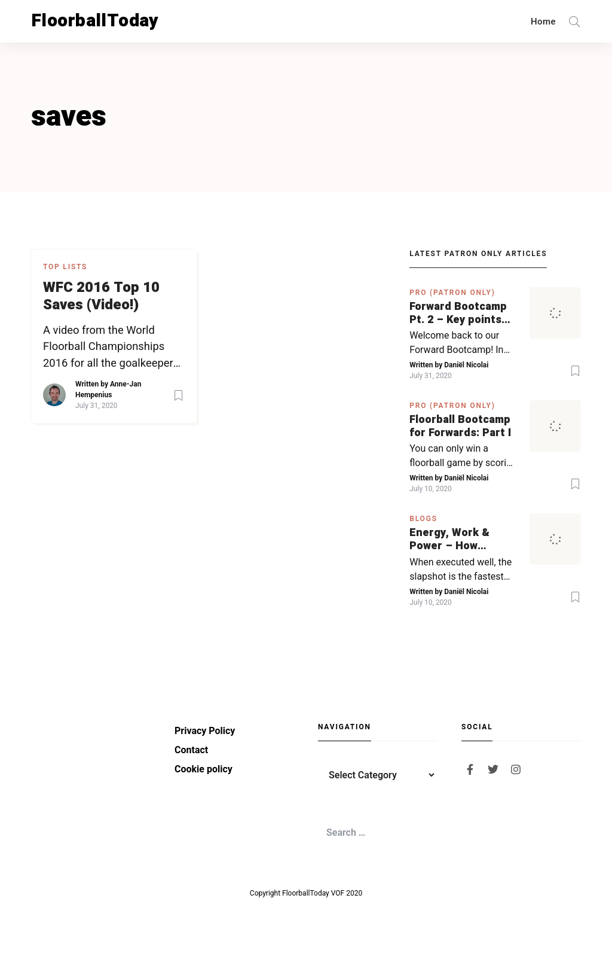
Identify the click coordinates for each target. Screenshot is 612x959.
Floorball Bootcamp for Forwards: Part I (460, 426)
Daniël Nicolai (466, 365)
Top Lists (65, 267)
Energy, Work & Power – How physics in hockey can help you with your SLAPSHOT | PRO (455, 539)
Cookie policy (203, 769)
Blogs (423, 518)
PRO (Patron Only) (452, 292)
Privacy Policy (205, 730)
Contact (191, 750)
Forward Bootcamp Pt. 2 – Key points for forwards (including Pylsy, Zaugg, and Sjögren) (462, 313)
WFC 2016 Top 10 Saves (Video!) (101, 296)
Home (543, 21)
